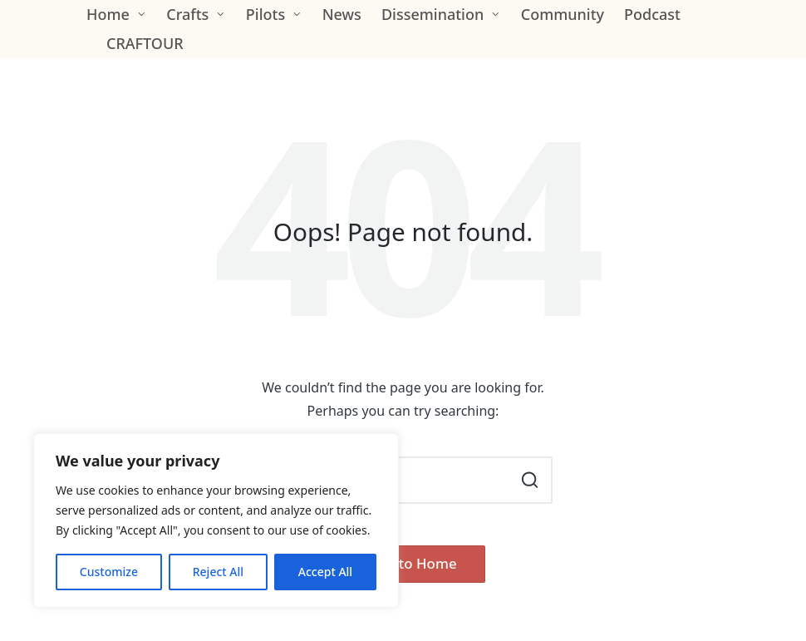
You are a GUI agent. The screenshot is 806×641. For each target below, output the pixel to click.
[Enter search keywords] (403, 480)
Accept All (325, 571)
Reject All (218, 571)
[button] (529, 480)
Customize (109, 571)
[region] (216, 520)
